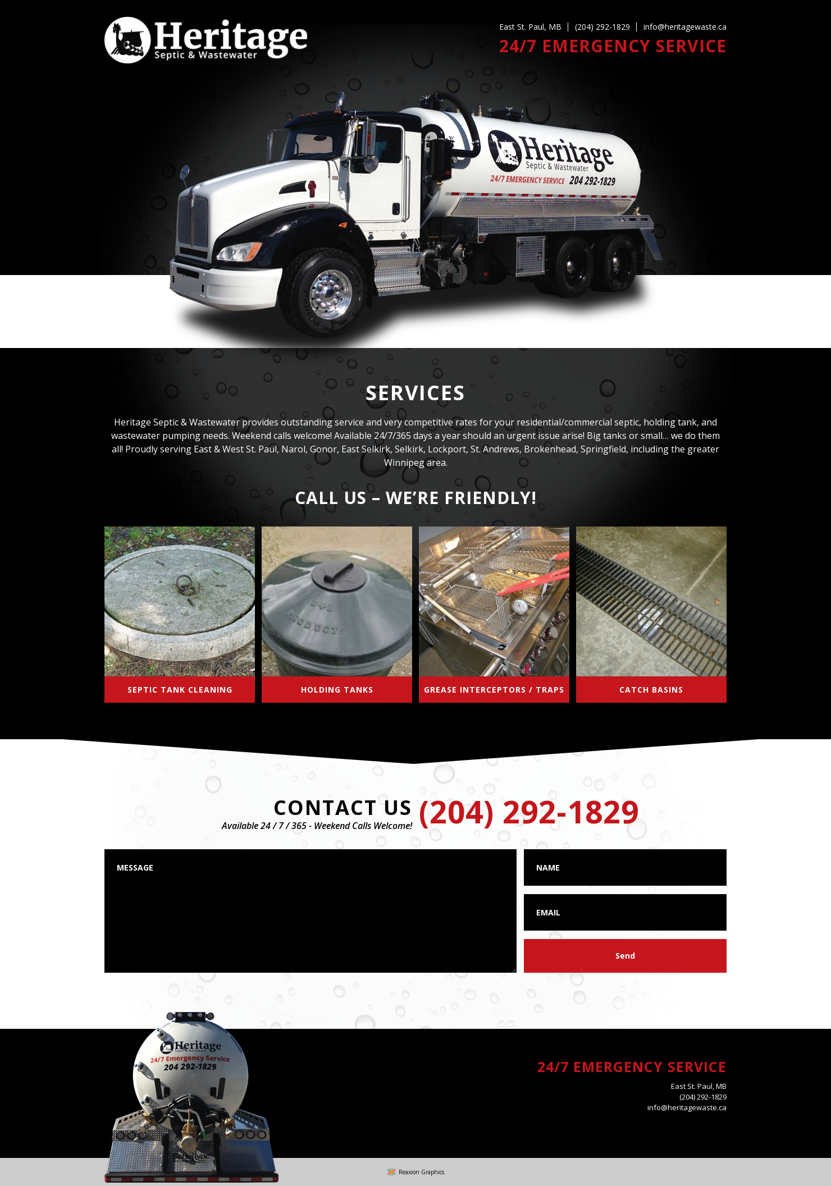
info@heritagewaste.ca (685, 26)
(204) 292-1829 (602, 26)
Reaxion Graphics (421, 1172)
